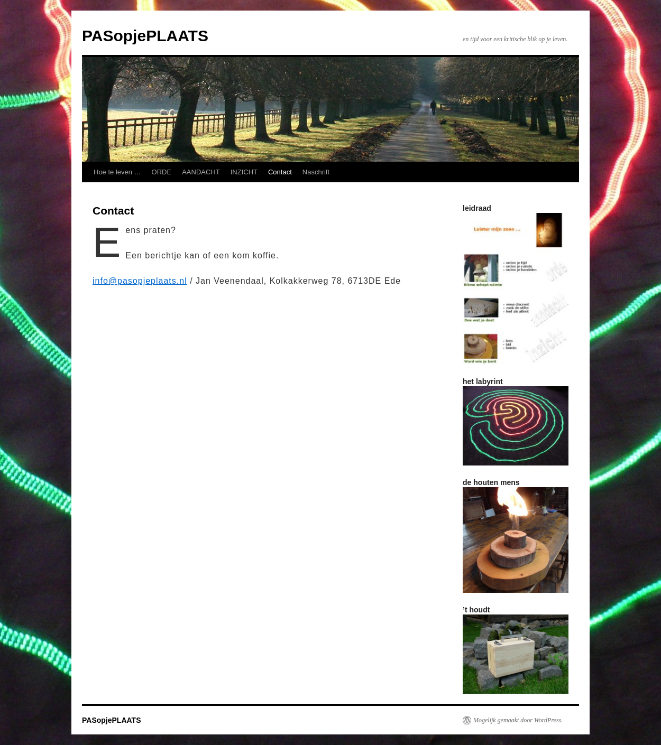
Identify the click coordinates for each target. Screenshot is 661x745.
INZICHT (244, 172)
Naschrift (315, 172)
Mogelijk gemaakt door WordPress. (518, 720)
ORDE (162, 172)
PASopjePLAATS (145, 35)
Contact (280, 172)
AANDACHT (201, 172)
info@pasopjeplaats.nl (140, 280)
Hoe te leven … (117, 172)
